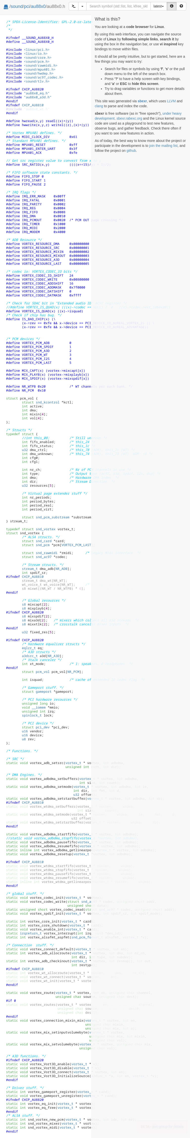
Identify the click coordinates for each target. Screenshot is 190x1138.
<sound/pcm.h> (36, 61)
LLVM (171, 101)
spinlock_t (32, 715)
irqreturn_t (31, 933)
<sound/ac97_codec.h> (43, 77)
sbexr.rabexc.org (129, 118)
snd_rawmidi (39, 553)
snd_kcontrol (40, 402)
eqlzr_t (29, 648)
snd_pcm (35, 545)
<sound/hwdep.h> (38, 73)
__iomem (39, 707)
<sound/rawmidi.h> (40, 65)
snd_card (36, 541)
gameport (36, 691)
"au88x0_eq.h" (36, 93)
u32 (25, 450)
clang (99, 106)
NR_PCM (73, 671)
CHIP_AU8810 (33, 105)
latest (159, 6)
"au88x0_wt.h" (36, 109)
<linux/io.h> (36, 53)
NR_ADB (61, 568)
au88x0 (38, 6)
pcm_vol (35, 671)
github (131, 151)
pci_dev (35, 727)
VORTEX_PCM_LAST (76, 545)
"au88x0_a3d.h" (37, 97)
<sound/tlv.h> (36, 81)
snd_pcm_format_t (87, 937)
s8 (24, 604)
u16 (25, 731)
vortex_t (73, 763)
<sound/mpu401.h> (39, 69)
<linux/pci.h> (36, 49)
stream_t (30, 568)
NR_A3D (53, 656)
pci (27, 6)
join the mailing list (163, 146)
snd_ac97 (36, 557)
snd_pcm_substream (45, 517)
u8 (24, 739)
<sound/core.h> (37, 57)
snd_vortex (38, 529)
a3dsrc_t (30, 656)
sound (17, 6)
